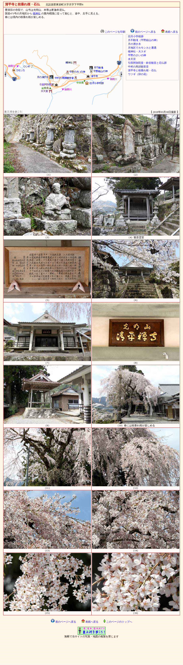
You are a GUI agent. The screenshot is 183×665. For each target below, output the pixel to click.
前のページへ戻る (143, 31)
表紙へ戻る (169, 31)
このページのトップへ (118, 621)
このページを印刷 (113, 31)
